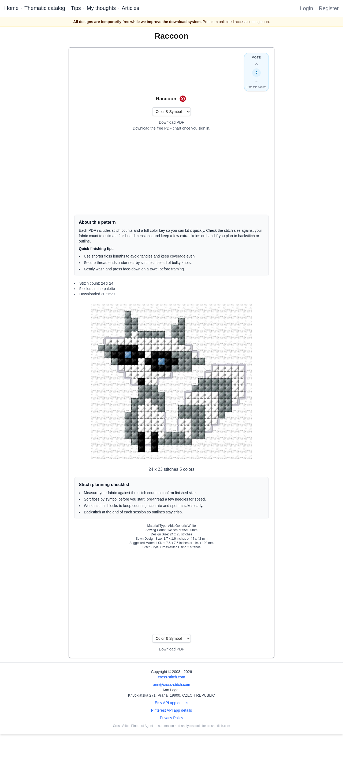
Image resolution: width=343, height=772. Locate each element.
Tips (76, 8)
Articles (130, 8)
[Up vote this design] (256, 64)
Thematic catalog (44, 8)
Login (306, 8)
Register (329, 8)
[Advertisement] (171, 172)
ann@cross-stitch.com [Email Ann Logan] (171, 684)
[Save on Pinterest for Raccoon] (182, 98)
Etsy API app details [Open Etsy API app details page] (171, 703)
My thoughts (101, 8)
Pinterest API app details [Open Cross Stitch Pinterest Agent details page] (171, 710)
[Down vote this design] (256, 81)
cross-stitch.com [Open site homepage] (171, 677)
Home (11, 8)
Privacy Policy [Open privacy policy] (171, 718)
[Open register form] (171, 122)
